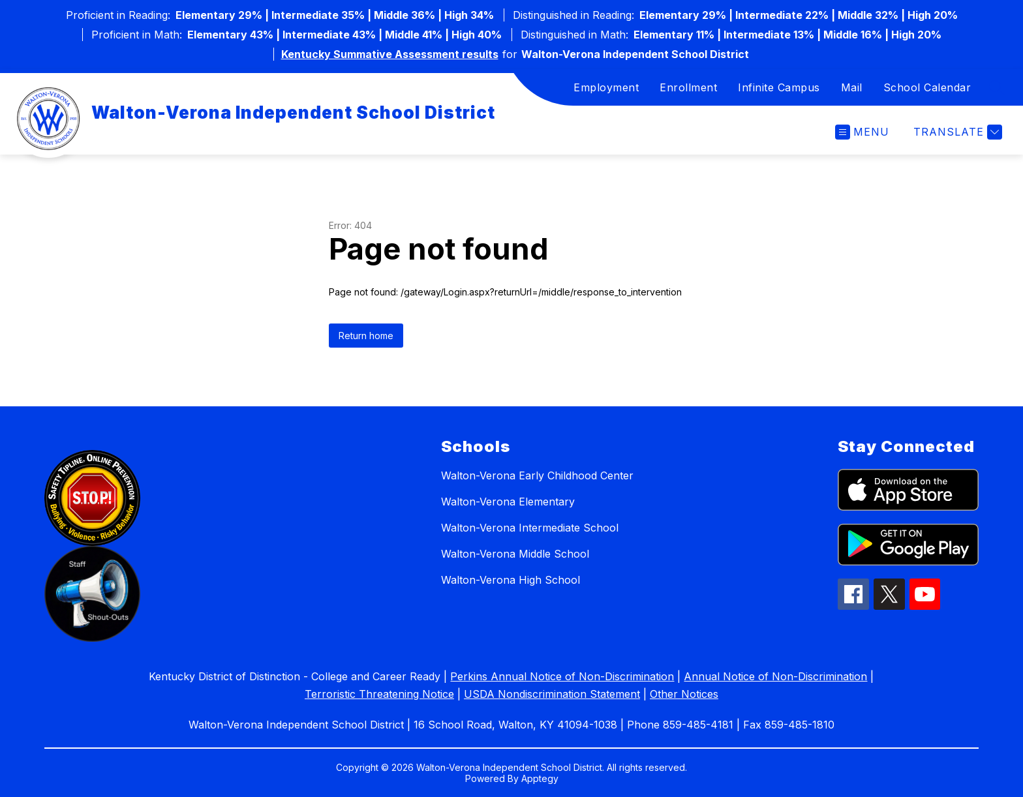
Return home (366, 335)
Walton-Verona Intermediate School (529, 527)
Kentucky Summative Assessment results (389, 54)
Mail (852, 87)
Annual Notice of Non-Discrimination (775, 676)
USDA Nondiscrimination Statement (552, 693)
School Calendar (927, 87)
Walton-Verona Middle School (515, 553)
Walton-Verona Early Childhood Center (537, 475)
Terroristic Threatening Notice (379, 693)
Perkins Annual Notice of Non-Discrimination (562, 676)
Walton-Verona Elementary (508, 501)
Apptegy (539, 778)
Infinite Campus (779, 87)
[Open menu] (862, 132)
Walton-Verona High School (510, 579)
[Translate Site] (956, 132)
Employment (606, 87)
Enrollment (688, 87)
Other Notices (684, 693)
